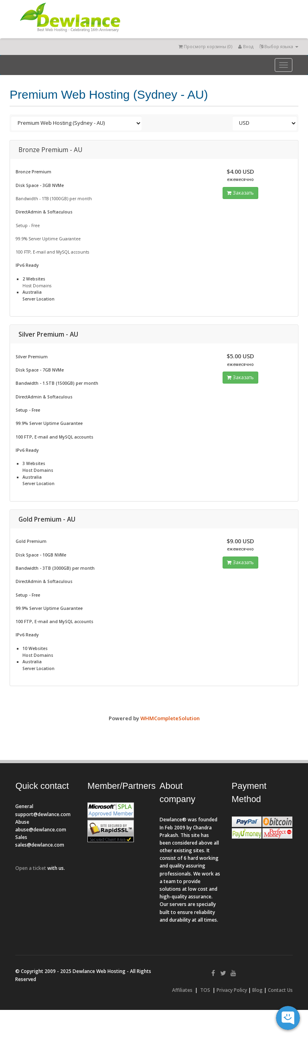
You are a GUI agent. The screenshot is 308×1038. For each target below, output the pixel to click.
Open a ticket (30, 868)
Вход (245, 46)
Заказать (240, 192)
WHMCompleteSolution (170, 718)
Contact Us (280, 990)
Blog (257, 990)
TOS (205, 990)
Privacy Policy (232, 990)
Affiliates (182, 990)
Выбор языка (278, 46)
